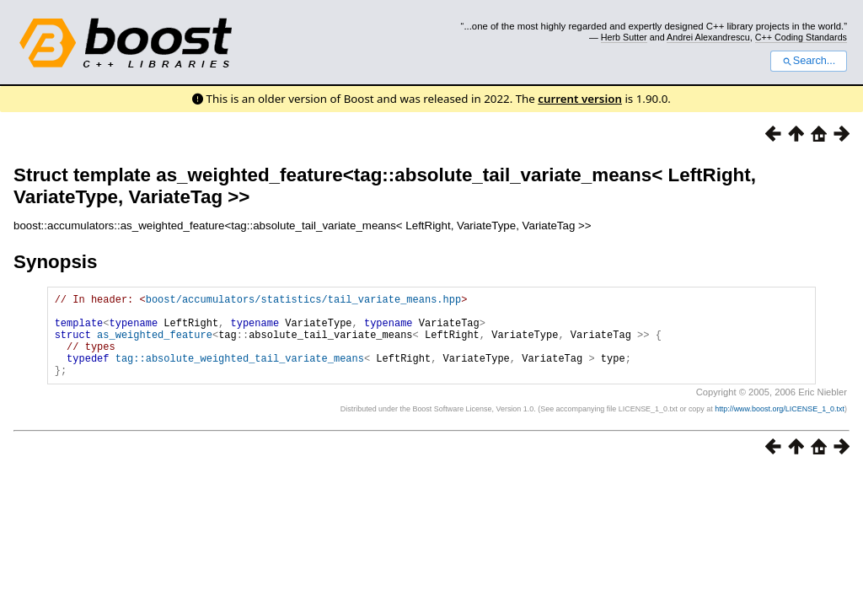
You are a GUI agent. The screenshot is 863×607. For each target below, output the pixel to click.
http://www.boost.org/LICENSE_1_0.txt (779, 426)
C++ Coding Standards (801, 37)
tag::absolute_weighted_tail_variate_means (239, 373)
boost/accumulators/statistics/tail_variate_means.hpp (303, 301)
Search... (808, 61)
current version (580, 98)
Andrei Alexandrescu (708, 37)
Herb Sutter (624, 37)
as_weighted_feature (154, 344)
